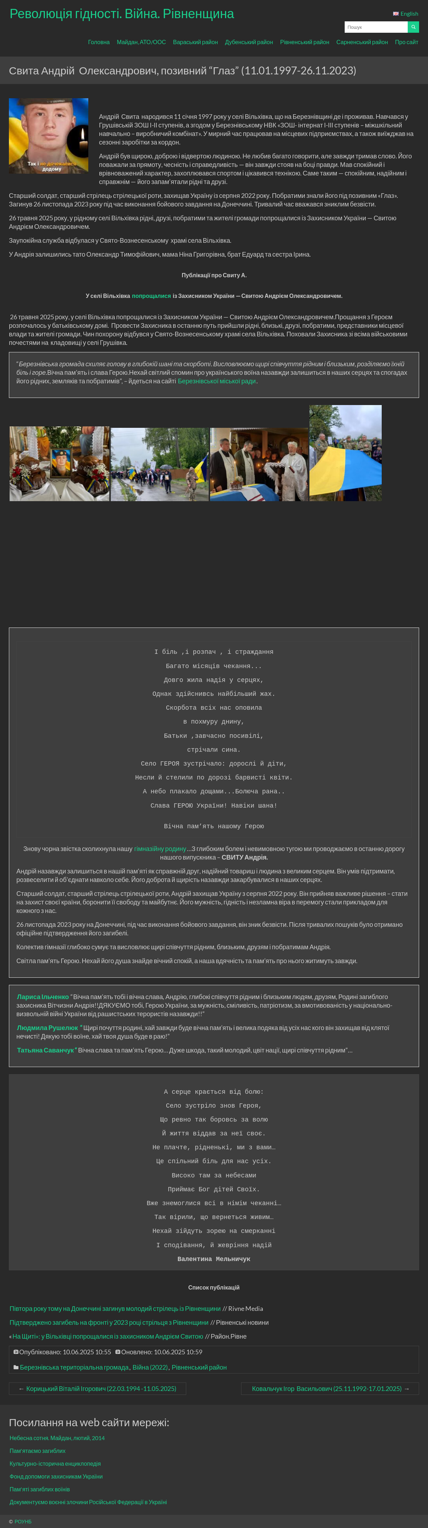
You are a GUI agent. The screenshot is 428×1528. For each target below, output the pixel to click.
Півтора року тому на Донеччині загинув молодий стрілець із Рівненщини (115, 1308)
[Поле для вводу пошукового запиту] (376, 27)
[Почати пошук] (413, 27)
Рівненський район (304, 41)
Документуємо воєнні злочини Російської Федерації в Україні (88, 1501)
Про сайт (406, 41)
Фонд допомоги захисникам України (56, 1476)
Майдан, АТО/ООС (141, 41)
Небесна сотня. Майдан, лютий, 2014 (57, 1437)
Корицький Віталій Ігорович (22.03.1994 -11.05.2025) (101, 1388)
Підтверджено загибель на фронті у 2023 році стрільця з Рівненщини (109, 1322)
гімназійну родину (160, 848)
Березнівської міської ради (217, 381)
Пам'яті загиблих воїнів (40, 1489)
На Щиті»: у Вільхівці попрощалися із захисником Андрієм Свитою (107, 1336)
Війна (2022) (150, 1367)
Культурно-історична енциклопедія (55, 1463)
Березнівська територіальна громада (74, 1367)
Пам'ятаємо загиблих (38, 1450)
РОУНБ (23, 1521)
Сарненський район (362, 41)
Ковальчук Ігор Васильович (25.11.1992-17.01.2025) (326, 1388)
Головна (99, 41)
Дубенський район (249, 41)
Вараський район (195, 41)
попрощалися (151, 295)
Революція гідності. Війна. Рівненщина (122, 13)
